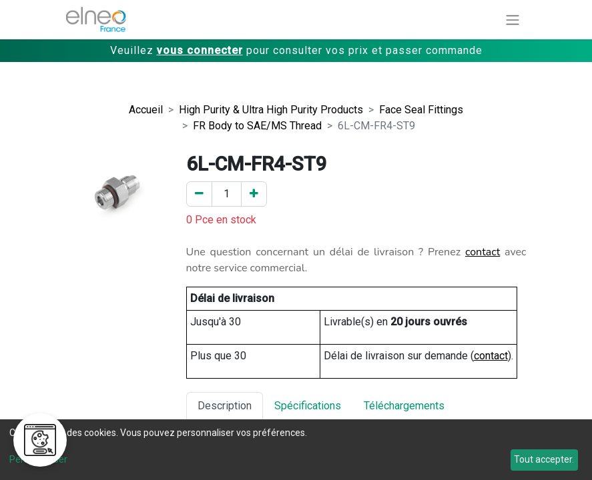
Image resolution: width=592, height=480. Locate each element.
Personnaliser (38, 459)
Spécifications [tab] (307, 405)
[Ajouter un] (254, 194)
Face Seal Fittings (421, 109)
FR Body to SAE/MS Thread (257, 125)
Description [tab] (225, 405)
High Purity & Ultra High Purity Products (271, 109)
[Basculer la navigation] (513, 19)
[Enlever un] (199, 194)
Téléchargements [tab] (404, 405)
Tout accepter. (544, 459)
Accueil (146, 109)
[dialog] (296, 449)
